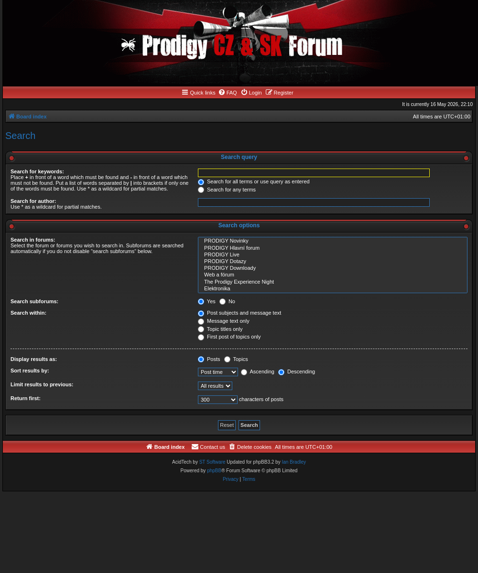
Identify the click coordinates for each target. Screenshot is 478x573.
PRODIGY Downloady (333, 268)
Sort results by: (30, 370)
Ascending (257, 371)
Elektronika (333, 289)
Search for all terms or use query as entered (254, 181)
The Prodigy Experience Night (333, 282)
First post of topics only (229, 337)
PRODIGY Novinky (333, 241)
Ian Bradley (294, 462)
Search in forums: (33, 240)
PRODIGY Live (333, 255)
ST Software (212, 462)
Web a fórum (333, 275)
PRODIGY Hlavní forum (333, 248)
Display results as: (34, 359)
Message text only (224, 321)
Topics (236, 359)
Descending (296, 371)
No (227, 301)
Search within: (28, 313)
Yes (207, 301)
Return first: (26, 398)
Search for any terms (227, 189)
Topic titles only (220, 329)
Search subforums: (34, 301)
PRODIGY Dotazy (333, 261)
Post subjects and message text (239, 313)
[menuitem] (227, 92)
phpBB (214, 470)
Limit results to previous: (42, 384)
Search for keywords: (37, 171)
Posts (209, 359)
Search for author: (33, 201)
